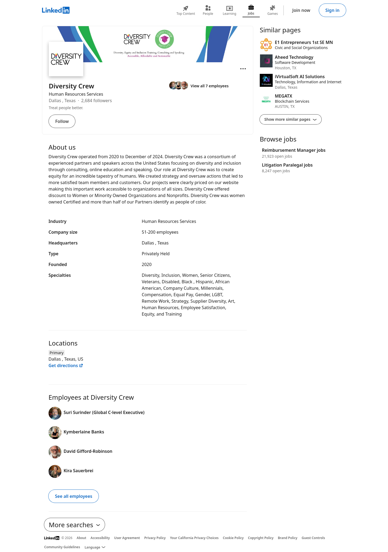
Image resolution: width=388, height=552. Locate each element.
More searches (74, 524)
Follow (62, 121)
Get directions (65, 365)
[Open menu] (243, 68)
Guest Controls (313, 538)
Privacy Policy (154, 538)
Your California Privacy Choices (194, 538)
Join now (301, 10)
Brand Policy (287, 538)
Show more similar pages (290, 119)
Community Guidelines (62, 547)
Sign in (332, 10)
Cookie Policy (233, 538)
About (81, 538)
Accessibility (100, 538)
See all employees (73, 496)
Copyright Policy (260, 538)
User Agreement (127, 538)
